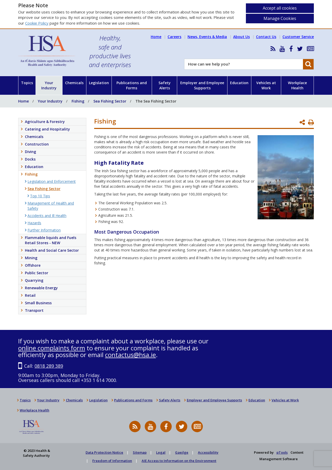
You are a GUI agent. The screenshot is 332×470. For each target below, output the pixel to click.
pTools (282, 452)
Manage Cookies (280, 18)
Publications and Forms (131, 85)
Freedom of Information (112, 460)
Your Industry (49, 85)
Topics (27, 82)
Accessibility (208, 452)
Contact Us (266, 36)
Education (239, 82)
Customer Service (298, 36)
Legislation (99, 82)
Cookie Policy (37, 23)
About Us (241, 36)
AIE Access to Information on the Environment (179, 460)
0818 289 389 (48, 366)
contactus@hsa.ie (130, 354)
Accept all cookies (280, 8)
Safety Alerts (164, 85)
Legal (160, 452)
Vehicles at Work (266, 85)
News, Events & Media (207, 36)
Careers (174, 36)
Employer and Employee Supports (202, 85)
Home (156, 36)
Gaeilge (181, 452)
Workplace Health (297, 85)
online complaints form (51, 348)
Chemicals (74, 82)
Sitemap (140, 452)
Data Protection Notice (104, 452)
